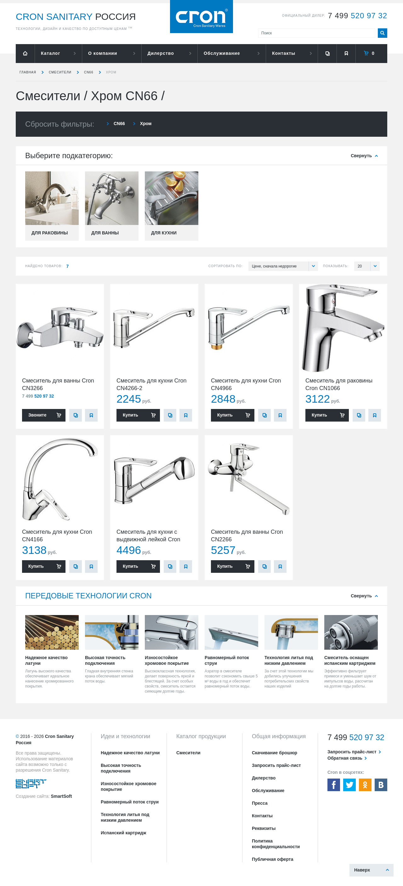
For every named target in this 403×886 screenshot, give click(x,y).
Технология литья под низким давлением (125, 817)
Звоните (37, 414)
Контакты (283, 53)
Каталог (50, 53)
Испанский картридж (123, 832)
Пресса (260, 803)
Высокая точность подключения (121, 768)
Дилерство (161, 53)
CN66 (89, 72)
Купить (130, 414)
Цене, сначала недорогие (285, 266)
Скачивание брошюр (274, 752)
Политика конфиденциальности (276, 843)
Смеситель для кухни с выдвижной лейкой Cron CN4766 (148, 539)
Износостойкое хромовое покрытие (128, 786)
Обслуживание (222, 53)
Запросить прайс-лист (276, 765)
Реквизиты (263, 828)
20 (369, 266)
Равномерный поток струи (130, 801)
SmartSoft (61, 796)
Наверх (362, 869)
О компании (102, 53)
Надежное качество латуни (130, 752)
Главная (28, 72)
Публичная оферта (272, 859)
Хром (111, 72)
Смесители (60, 72)
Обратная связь (344, 758)
